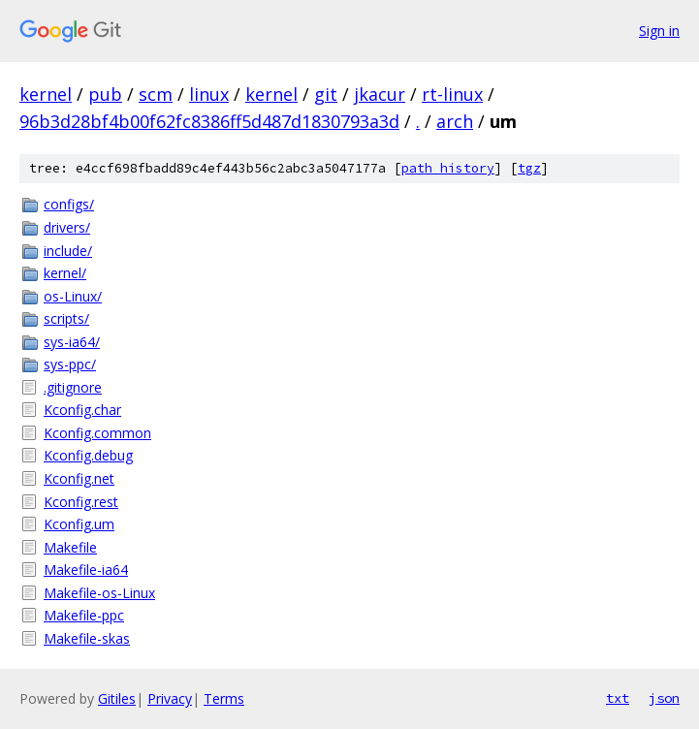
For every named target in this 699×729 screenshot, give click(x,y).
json (664, 698)
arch (454, 121)
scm (156, 94)
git (325, 94)
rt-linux (452, 94)
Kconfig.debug (88, 455)
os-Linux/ (73, 296)
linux (209, 94)
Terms (224, 698)
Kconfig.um (79, 524)
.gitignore (73, 387)
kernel (45, 94)
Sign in (659, 30)
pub (105, 94)
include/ (68, 250)
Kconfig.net (79, 478)
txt (617, 698)
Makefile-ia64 (86, 569)
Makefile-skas (87, 638)
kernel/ (65, 273)
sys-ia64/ (72, 342)
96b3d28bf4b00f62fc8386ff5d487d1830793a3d (209, 121)
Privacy (169, 698)
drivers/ (67, 227)
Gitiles (117, 698)
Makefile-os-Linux (99, 593)
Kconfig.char (82, 409)
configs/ (69, 204)
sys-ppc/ (70, 364)
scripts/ (66, 318)
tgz (529, 168)
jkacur (379, 94)
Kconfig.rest (81, 501)
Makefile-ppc (84, 615)
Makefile (70, 547)
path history (447, 168)
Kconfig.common (97, 433)
